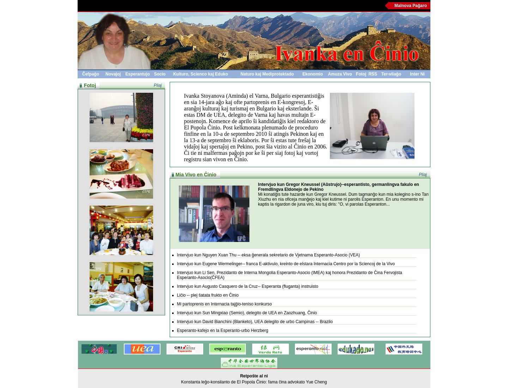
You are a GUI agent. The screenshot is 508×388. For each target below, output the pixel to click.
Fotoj (361, 74)
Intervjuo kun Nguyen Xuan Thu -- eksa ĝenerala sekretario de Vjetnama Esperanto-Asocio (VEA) (268, 255)
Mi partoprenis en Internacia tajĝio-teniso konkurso (224, 304)
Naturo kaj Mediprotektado (267, 74)
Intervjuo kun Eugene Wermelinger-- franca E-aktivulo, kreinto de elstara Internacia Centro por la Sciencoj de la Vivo (286, 263)
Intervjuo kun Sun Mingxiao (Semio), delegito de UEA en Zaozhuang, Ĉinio (247, 312)
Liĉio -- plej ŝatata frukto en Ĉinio (208, 295)
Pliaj (158, 85)
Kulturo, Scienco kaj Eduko (200, 74)
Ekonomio (312, 74)
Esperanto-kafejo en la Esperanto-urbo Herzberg (222, 330)
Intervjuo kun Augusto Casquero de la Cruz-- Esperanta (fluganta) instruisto (247, 286)
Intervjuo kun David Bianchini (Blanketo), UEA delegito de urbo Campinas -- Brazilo (255, 321)
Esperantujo (137, 74)
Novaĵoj (113, 74)
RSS (372, 74)
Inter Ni (417, 74)
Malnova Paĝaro (410, 5)
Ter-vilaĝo (391, 74)
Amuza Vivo (340, 74)
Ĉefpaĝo (90, 74)
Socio (160, 74)
